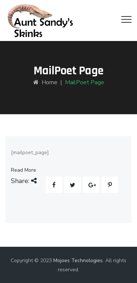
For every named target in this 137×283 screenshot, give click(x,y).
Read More (23, 170)
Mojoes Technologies (78, 260)
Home (45, 82)
